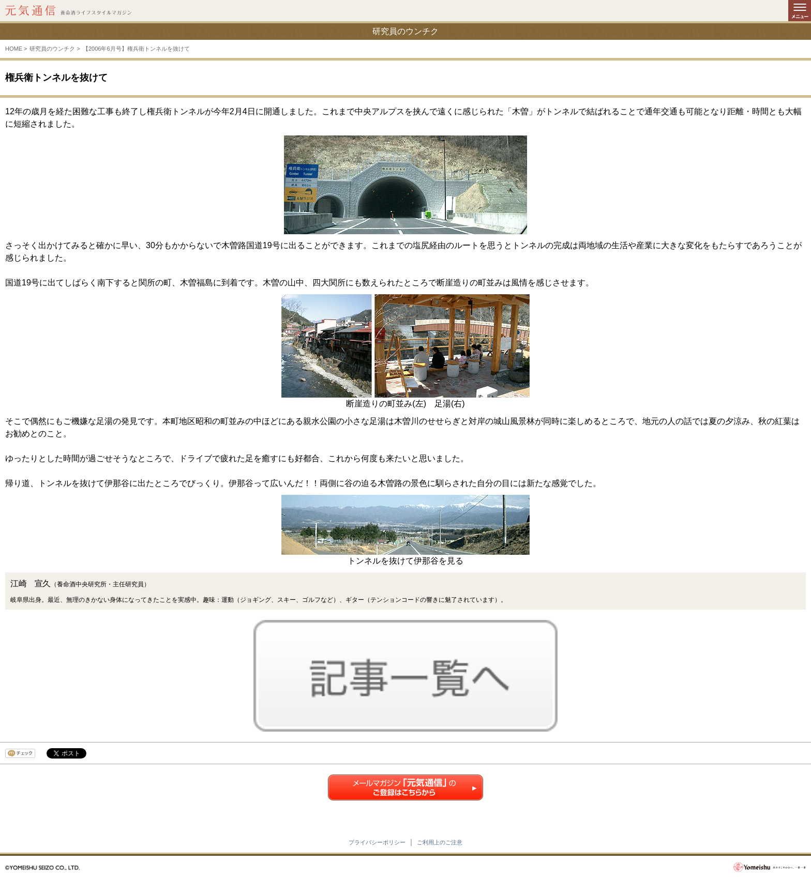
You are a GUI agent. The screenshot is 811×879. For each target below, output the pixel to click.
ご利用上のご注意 (439, 842)
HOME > (16, 49)
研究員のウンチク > (54, 49)
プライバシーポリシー (377, 842)
